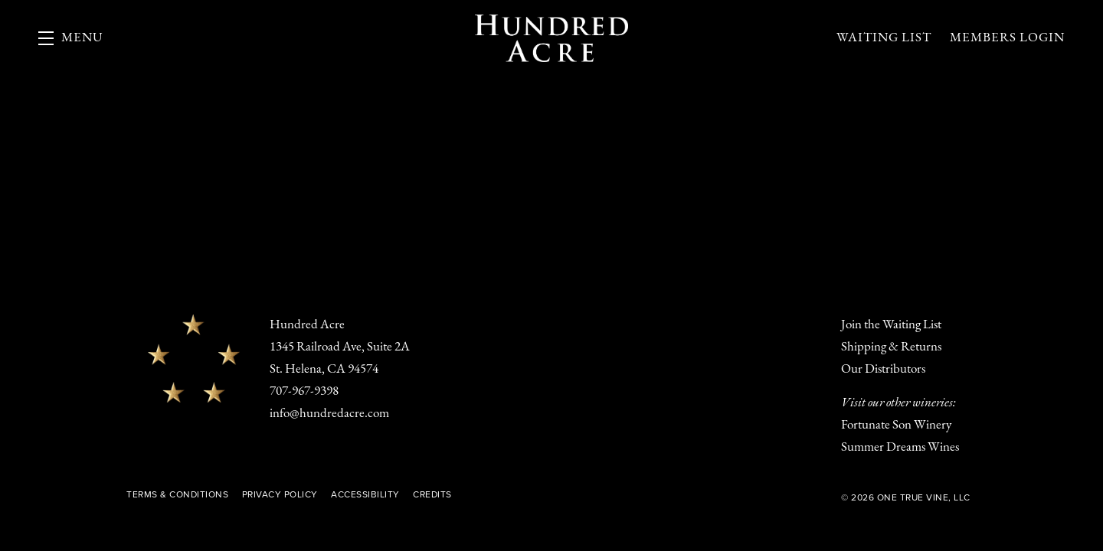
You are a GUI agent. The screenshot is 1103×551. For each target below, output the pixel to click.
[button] (70, 38)
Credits (432, 493)
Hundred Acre (551, 38)
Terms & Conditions (177, 493)
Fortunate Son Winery (896, 425)
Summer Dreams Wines (900, 447)
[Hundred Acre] (194, 358)
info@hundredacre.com (329, 413)
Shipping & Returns (891, 347)
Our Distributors (883, 369)
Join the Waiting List (891, 324)
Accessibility (365, 493)
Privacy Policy (280, 493)
